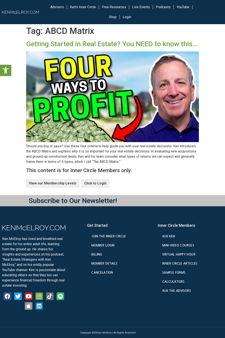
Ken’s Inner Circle (83, 7)
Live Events (141, 7)
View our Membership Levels (52, 183)
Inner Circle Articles (179, 263)
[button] (5, 70)
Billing (96, 254)
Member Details (104, 263)
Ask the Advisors (176, 290)
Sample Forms (173, 272)
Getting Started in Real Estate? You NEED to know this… (111, 44)
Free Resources (114, 7)
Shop (113, 17)
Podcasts (163, 7)
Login (127, 17)
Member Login (102, 245)
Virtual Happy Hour (178, 254)
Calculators (173, 281)
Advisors (57, 7)
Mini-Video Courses (178, 245)
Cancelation (102, 272)
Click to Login (95, 183)
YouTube (183, 7)
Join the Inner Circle (108, 236)
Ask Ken (168, 236)
